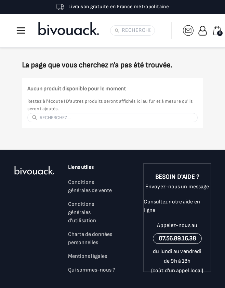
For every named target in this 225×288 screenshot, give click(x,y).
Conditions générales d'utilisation (82, 212)
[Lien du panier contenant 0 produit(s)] (217, 30)
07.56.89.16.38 (177, 238)
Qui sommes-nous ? (91, 270)
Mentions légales (87, 256)
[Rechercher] (136, 30)
